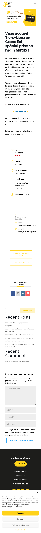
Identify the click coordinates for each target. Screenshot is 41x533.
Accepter (20, 513)
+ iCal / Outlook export (21, 263)
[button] (38, 493)
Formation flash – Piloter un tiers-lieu (19, 335)
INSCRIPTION (20, 111)
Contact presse (20, 480)
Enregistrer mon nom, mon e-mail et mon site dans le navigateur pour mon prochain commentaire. (20, 432)
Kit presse (20, 476)
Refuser (20, 519)
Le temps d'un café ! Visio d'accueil (21, 186)
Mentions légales (20, 530)
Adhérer (20, 463)
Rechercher (27, 311)
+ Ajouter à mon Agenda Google (21, 254)
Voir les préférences (20, 525)
